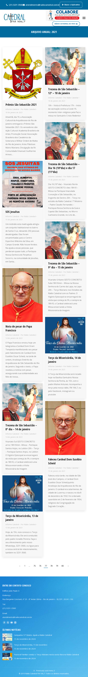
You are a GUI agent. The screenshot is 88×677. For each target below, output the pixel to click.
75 (35, 566)
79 (57, 566)
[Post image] (7, 637)
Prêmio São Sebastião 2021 (21, 105)
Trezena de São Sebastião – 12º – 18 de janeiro (64, 91)
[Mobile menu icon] (84, 17)
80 (63, 566)
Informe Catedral (12, 109)
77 (46, 566)
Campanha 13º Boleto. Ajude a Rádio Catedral (33, 635)
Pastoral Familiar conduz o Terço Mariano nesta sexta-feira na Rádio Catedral (46, 654)
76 (40, 566)
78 (51, 566)
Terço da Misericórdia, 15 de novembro (30, 645)
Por (28, 109)
